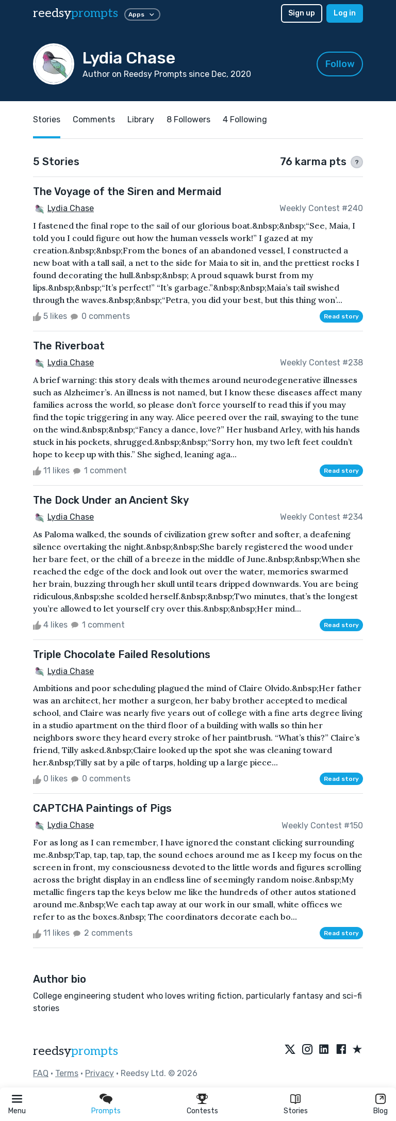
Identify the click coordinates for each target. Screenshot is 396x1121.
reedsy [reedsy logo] (75, 13)
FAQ (40, 1073)
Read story (341, 316)
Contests (202, 1111)
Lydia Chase (70, 208)
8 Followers (188, 119)
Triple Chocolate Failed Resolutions (121, 654)
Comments (94, 119)
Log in (345, 13)
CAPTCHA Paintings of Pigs (102, 808)
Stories (296, 1111)
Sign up (301, 13)
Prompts (106, 1111)
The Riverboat (69, 346)
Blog (380, 1111)
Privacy (99, 1073)
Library (140, 119)
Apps (142, 14)
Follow (340, 64)
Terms (66, 1073)
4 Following (245, 119)
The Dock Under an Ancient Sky (111, 500)
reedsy (75, 1051)
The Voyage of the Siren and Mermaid (127, 191)
